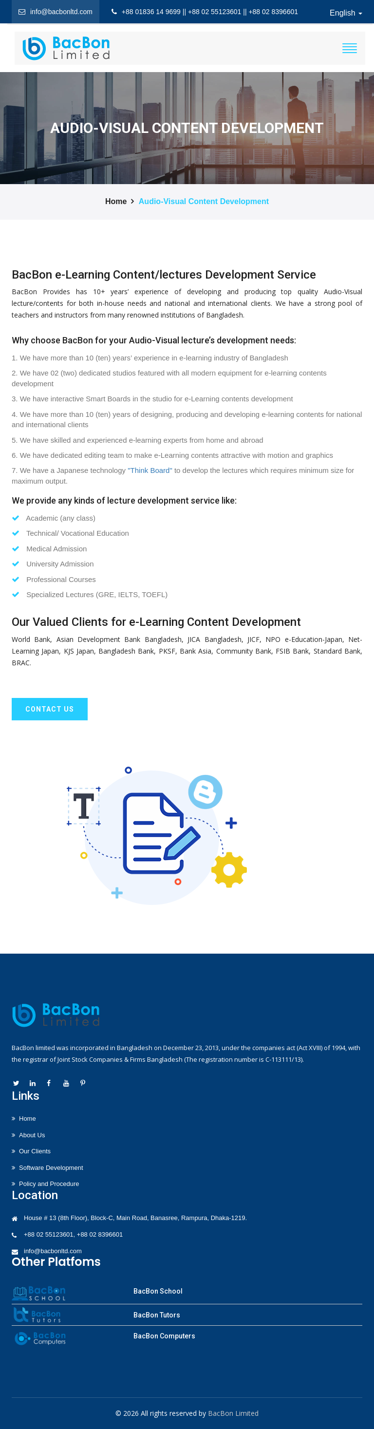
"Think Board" (150, 470)
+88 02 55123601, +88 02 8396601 (73, 1234)
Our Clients (35, 1151)
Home (116, 201)
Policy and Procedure (49, 1183)
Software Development (51, 1167)
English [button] (346, 13)
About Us (32, 1135)
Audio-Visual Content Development (204, 201)
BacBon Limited (233, 1413)
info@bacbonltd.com (53, 1251)
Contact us (49, 709)
